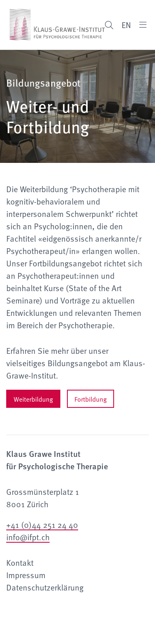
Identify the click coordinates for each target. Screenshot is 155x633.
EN (126, 25)
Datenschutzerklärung (44, 587)
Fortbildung (90, 398)
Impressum (25, 575)
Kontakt (19, 562)
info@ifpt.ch (28, 537)
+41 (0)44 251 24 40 (42, 524)
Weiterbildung (33, 398)
